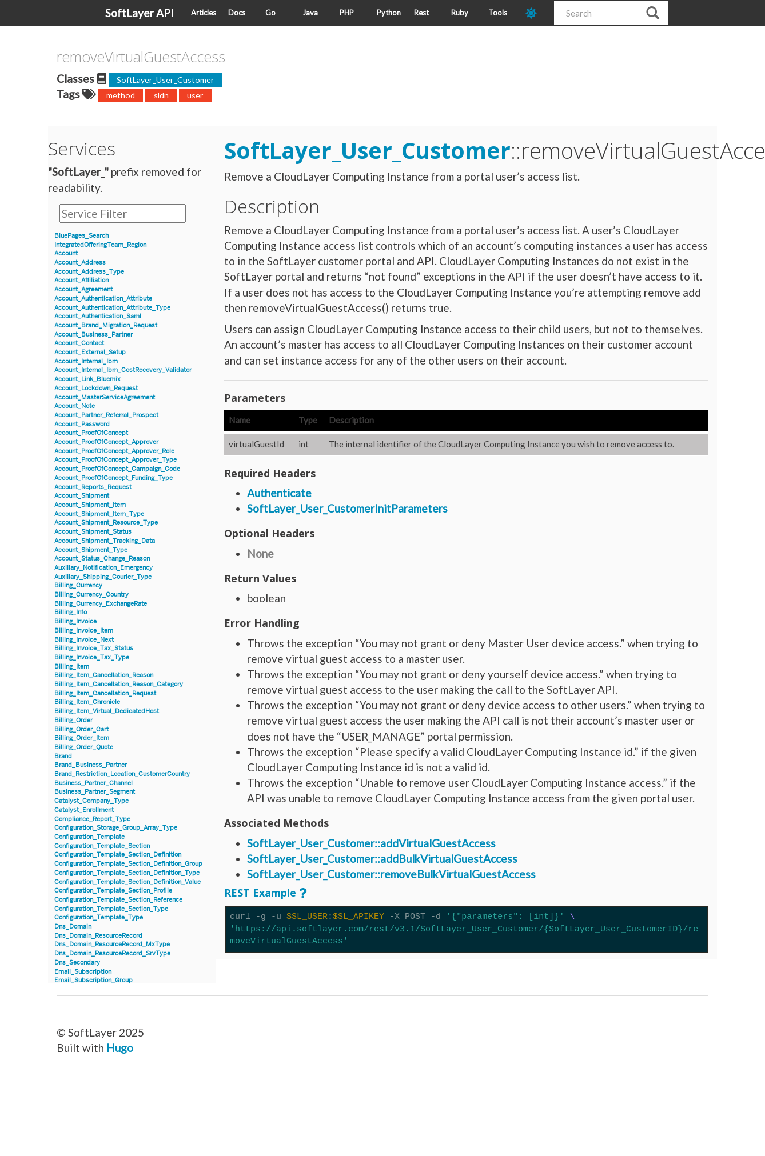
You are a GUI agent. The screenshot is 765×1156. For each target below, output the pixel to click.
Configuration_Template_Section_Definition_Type (127, 873)
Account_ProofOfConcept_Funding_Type (113, 478)
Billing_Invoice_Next (84, 639)
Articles (203, 12)
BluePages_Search (81, 235)
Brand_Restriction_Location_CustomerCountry (122, 774)
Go (270, 12)
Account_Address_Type (89, 271)
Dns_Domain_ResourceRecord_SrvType (112, 953)
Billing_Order (73, 720)
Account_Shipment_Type (91, 550)
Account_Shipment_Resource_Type (106, 522)
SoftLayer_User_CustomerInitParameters (347, 508)
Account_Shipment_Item (90, 505)
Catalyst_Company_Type (91, 801)
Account (66, 253)
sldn (161, 95)
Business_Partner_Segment (94, 791)
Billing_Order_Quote (83, 747)
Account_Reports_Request (93, 487)
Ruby (459, 12)
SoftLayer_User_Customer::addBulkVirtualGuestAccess (382, 858)
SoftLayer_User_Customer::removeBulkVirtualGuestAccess (391, 874)
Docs (236, 12)
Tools (497, 12)
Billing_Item (71, 666)
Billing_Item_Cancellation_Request (105, 693)
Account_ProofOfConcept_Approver (106, 442)
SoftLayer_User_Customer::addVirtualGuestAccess (371, 843)
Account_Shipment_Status (93, 531)
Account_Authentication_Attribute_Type (112, 307)
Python (389, 12)
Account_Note (74, 406)
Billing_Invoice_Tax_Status (93, 648)
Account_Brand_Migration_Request (105, 325)
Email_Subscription (82, 971)
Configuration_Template (89, 837)
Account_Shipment (81, 495)
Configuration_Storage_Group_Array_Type (115, 827)
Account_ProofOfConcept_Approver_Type (115, 459)
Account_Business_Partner (93, 334)
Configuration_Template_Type (98, 917)
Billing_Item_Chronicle (87, 702)
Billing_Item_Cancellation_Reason (103, 675)
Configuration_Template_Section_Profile (113, 890)
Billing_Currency (78, 585)
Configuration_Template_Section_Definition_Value (127, 882)
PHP (347, 12)
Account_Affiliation (81, 280)
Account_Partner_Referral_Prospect (106, 415)
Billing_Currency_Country (91, 594)
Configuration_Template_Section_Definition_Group (128, 863)
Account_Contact (79, 343)
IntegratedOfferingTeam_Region (100, 245)
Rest (421, 12)
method (120, 95)
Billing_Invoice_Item (83, 630)
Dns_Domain (72, 926)
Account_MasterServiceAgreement (104, 397)
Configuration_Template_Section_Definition (117, 854)
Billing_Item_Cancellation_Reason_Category (118, 684)
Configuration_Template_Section (102, 846)
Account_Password (82, 424)
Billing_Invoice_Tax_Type (91, 657)
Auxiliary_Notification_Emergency (103, 567)
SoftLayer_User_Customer (165, 80)
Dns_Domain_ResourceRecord (98, 935)
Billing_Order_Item (81, 738)
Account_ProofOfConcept (91, 433)
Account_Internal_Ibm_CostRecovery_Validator (123, 370)
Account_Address (80, 262)
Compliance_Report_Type (92, 819)
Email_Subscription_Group (93, 980)
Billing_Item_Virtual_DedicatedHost (106, 711)
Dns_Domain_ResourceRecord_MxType (112, 944)
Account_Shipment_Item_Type (99, 514)
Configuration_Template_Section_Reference (118, 899)
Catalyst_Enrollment (84, 810)
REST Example (260, 892)
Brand (63, 756)
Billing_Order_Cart (81, 729)
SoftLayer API (139, 12)
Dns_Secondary (77, 962)
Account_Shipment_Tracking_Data (104, 541)
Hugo (119, 1047)
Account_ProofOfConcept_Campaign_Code (117, 469)
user (195, 95)
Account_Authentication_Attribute (103, 298)
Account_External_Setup (90, 352)
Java (310, 12)
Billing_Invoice (75, 621)
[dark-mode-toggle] (535, 13)
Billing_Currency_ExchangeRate (100, 603)
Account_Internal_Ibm (86, 361)
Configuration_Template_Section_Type (111, 909)
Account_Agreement (83, 289)
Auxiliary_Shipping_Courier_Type (103, 577)
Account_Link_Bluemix (87, 379)
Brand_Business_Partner (90, 765)
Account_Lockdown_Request (96, 388)
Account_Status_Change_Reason (102, 558)
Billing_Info (70, 612)
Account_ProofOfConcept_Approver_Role (114, 451)
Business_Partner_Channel (93, 783)
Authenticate (279, 492)
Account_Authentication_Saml (97, 316)
